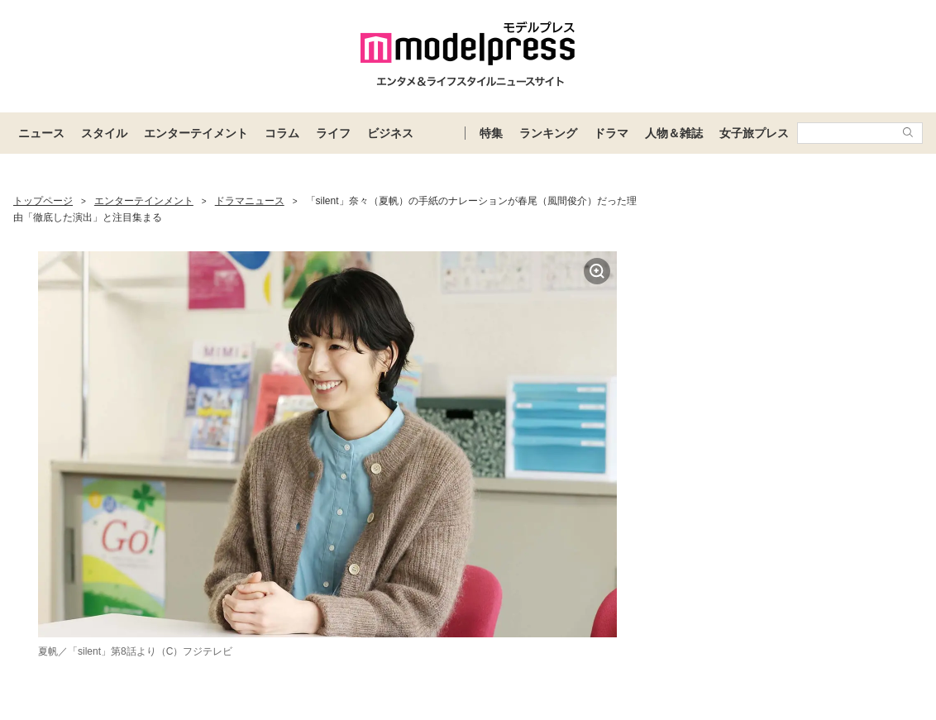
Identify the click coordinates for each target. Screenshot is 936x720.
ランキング (548, 133)
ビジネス (390, 133)
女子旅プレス (754, 133)
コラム (282, 133)
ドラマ (611, 133)
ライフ (333, 133)
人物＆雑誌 (674, 133)
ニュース (41, 133)
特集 (491, 133)
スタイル (104, 133)
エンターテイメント (196, 133)
